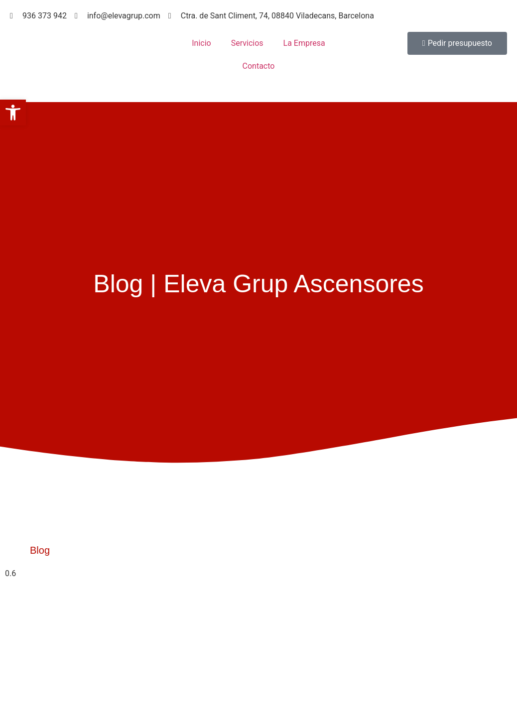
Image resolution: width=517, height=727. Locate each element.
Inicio (201, 43)
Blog (40, 550)
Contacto (259, 66)
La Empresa (304, 43)
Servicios (247, 43)
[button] (13, 112)
